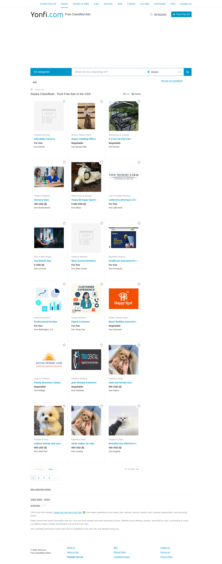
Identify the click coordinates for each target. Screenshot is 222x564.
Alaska (47, 499)
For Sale (144, 3)
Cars (96, 3)
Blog (116, 548)
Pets (173, 3)
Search (64, 3)
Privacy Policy (166, 557)
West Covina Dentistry (83, 260)
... (55, 477)
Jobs (120, 3)
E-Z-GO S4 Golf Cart (120, 139)
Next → (52, 469)
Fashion (131, 3)
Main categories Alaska (40, 489)
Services (108, 3)
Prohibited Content (122, 557)
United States (36, 499)
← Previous (38, 469)
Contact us (165, 548)
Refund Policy (120, 552)
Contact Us (186, 3)
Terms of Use (73, 552)
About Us (71, 548)
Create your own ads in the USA (67, 512)
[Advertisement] (111, 41)
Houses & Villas (81, 3)
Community (160, 3)
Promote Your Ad (75, 557)
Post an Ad (165, 552)
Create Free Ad (48, 3)
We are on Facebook (172, 81)
